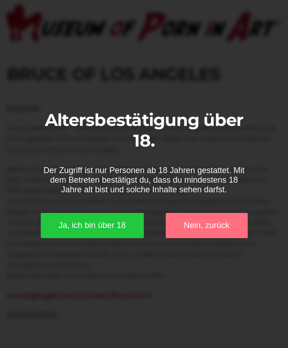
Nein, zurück (206, 225)
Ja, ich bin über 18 (92, 225)
